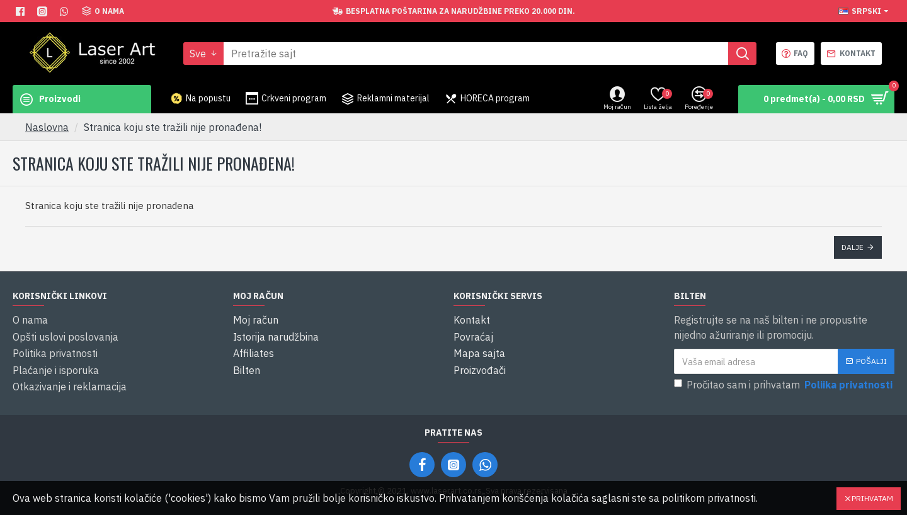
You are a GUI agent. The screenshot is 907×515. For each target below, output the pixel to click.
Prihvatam (872, 498)
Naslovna (47, 127)
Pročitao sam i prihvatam (784, 385)
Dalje (852, 247)
